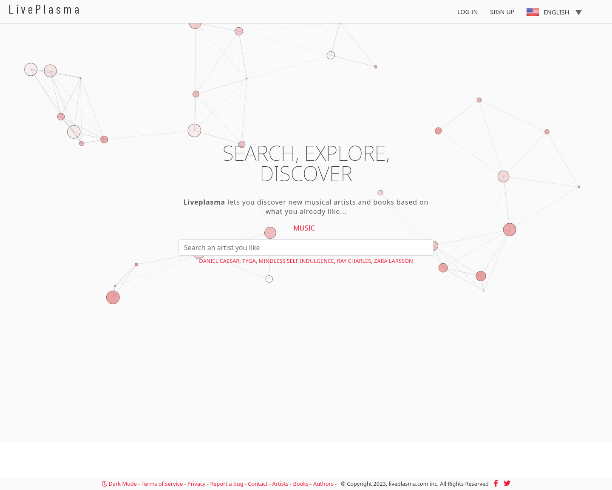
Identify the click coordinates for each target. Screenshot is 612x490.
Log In (467, 12)
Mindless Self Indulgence (296, 261)
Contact (257, 483)
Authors (323, 483)
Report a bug (226, 483)
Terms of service (162, 483)
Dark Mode (119, 483)
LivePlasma (45, 8)
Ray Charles (354, 261)
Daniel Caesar (219, 261)
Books (301, 483)
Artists (280, 483)
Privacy (196, 483)
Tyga (249, 261)
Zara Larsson (393, 261)
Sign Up (502, 12)
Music (304, 228)
